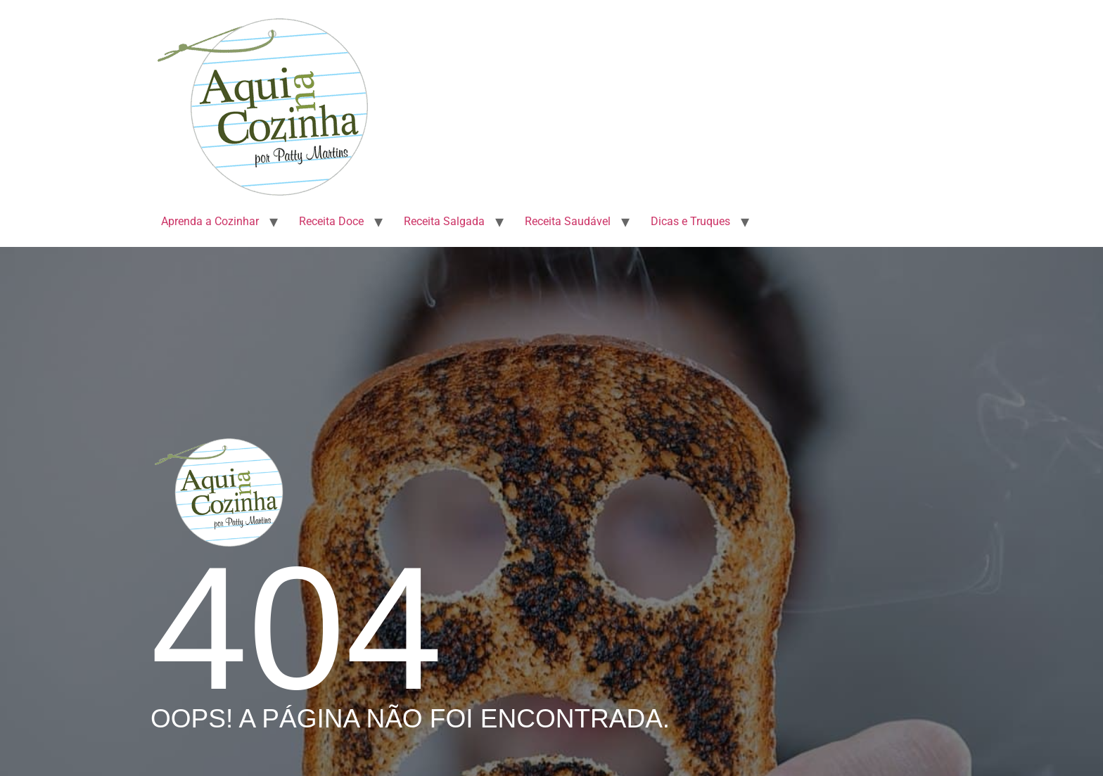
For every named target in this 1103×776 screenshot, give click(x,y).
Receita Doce (331, 221)
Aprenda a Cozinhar (210, 221)
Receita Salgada (444, 221)
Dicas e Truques (690, 221)
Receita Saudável (568, 221)
